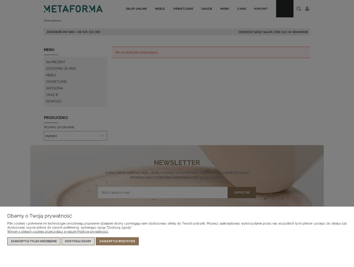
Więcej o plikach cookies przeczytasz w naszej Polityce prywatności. (58, 231)
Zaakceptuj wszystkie (117, 241)
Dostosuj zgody (78, 241)
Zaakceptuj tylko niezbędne (34, 241)
